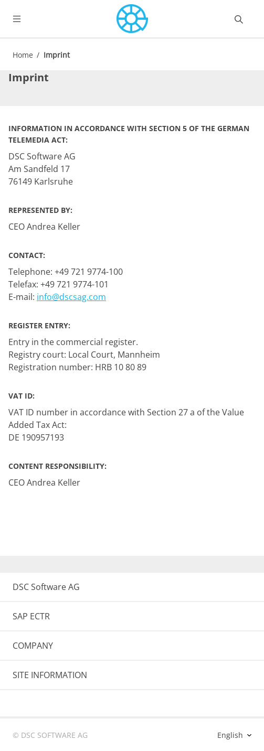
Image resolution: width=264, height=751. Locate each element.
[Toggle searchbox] (238, 18)
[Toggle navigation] (25, 18)
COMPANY (33, 645)
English (231, 735)
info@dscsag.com (71, 297)
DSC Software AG (46, 587)
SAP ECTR (31, 616)
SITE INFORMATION (50, 675)
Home (23, 55)
